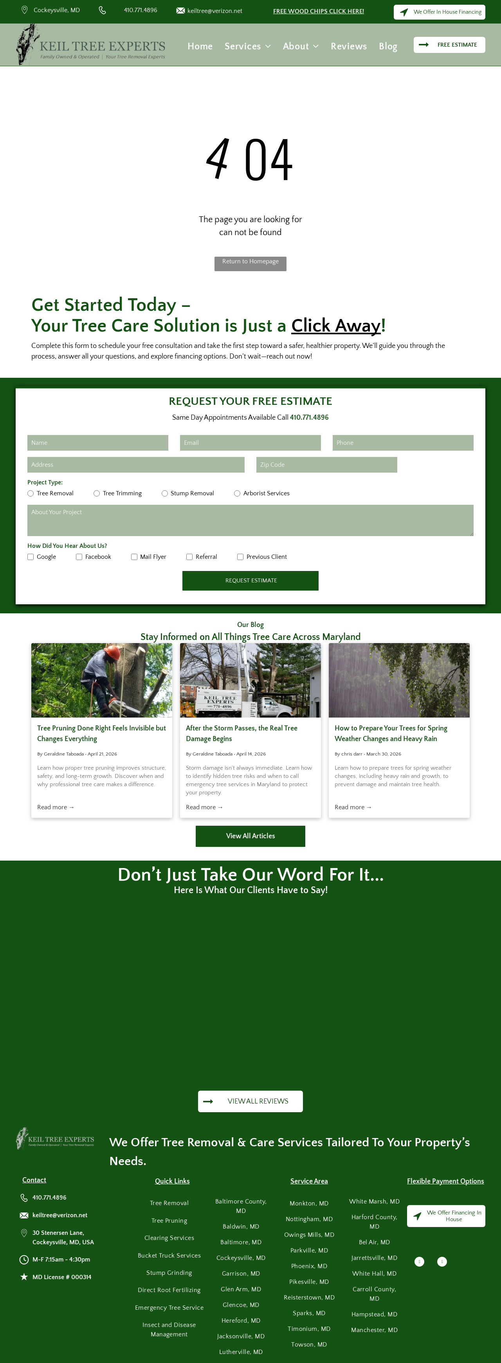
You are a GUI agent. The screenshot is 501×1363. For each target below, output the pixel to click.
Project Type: (45, 482)
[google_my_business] (442, 1263)
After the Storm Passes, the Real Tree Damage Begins (241, 734)
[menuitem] (200, 47)
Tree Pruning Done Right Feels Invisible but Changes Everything (101, 734)
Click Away (336, 325)
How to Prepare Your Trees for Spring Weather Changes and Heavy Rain (391, 734)
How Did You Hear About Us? (67, 545)
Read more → (56, 807)
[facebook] (419, 1263)
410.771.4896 (140, 10)
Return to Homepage (250, 261)
